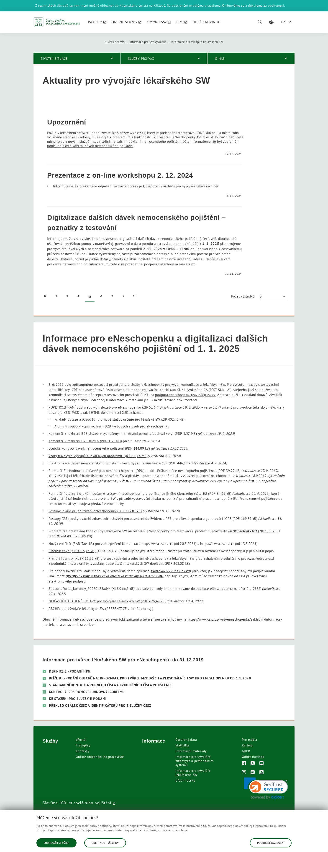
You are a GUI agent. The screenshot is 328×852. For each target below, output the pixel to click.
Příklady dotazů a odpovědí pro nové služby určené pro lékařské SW (119, 419)
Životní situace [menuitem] (54, 59)
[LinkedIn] (253, 772)
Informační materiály (191, 751)
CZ (283, 22)
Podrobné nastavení (270, 842)
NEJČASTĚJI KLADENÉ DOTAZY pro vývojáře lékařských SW (107, 601)
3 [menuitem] (67, 296)
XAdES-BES (171, 571)
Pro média (249, 740)
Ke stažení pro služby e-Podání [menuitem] (77, 699)
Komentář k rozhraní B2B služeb (85, 441)
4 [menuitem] (78, 296)
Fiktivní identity (74, 558)
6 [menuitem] (101, 296)
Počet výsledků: (243, 296)
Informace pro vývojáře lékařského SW (192, 773)
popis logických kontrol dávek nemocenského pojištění (90, 146)
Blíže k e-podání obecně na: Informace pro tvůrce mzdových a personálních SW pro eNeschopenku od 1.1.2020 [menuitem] (150, 678)
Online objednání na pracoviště (100, 757)
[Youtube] (261, 763)
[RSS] (261, 772)
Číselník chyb (72, 551)
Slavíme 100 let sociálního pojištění (77, 802)
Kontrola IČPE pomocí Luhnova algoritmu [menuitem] (87, 692)
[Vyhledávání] (260, 22)
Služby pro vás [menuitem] (141, 59)
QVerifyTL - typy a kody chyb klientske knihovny (114, 576)
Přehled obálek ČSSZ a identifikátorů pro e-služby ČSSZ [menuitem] (100, 705)
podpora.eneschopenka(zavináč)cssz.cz (185, 395)
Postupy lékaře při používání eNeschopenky (95, 511)
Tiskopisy (83, 745)
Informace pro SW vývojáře (147, 42)
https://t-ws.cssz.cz (215, 543)
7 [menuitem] (112, 296)
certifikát (75, 543)
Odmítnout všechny (105, 842)
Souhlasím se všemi (56, 842)
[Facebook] (244, 763)
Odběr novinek (253, 757)
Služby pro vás (114, 42)
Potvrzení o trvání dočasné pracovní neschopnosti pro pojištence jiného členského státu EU (147, 493)
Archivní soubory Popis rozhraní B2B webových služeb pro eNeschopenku (111, 426)
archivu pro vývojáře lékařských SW (190, 186)
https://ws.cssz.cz (155, 543)
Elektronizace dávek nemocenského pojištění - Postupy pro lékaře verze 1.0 (121, 463)
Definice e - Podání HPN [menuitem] (69, 671)
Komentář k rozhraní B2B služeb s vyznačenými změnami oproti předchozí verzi (123, 433)
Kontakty (83, 751)
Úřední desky (185, 780)
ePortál (81, 740)
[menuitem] (96, 22)
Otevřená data (186, 740)
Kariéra (247, 745)
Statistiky (182, 745)
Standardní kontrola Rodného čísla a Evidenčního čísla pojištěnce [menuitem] (110, 685)
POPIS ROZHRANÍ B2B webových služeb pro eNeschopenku (106, 407)
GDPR (246, 751)
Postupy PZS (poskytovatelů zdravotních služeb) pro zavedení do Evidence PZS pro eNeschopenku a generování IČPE (153, 518)
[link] (266, 788)
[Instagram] (244, 772)
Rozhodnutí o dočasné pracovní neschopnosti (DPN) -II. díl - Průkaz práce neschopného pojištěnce (152, 471)
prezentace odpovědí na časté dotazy (109, 186)
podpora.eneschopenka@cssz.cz (169, 264)
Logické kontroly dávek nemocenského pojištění (99, 448)
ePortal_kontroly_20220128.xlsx (97, 588)
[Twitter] (253, 763)
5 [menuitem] (89, 296)
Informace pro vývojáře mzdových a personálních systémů (194, 761)
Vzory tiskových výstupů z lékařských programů (98, 456)
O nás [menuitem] (220, 59)
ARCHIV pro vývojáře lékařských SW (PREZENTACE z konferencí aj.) (101, 608)
